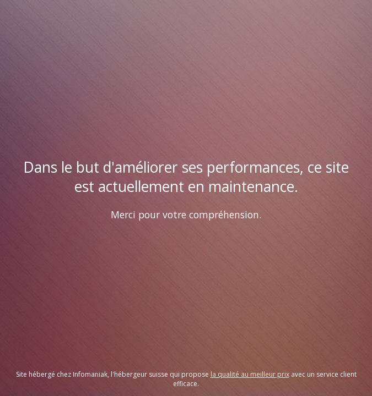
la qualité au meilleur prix (250, 374)
